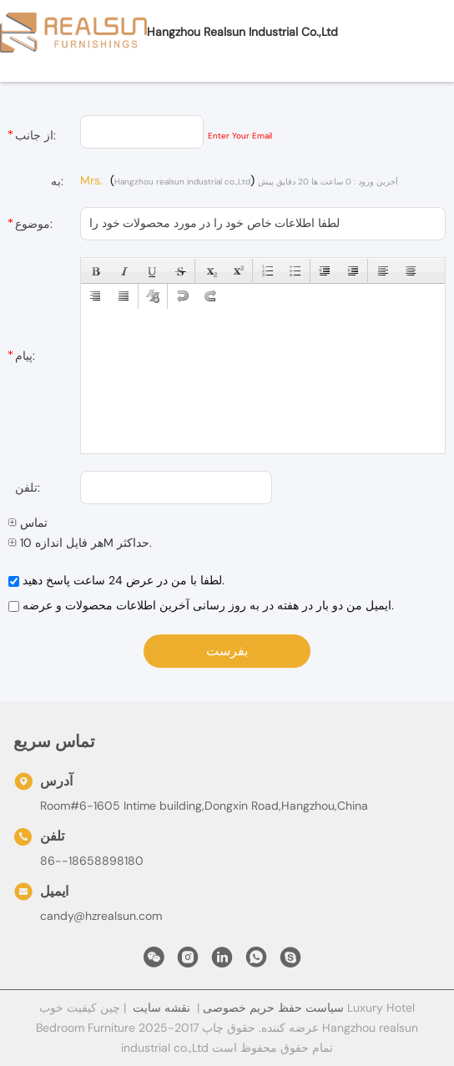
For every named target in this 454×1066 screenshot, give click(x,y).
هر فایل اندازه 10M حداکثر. (80, 542)
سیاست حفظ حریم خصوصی (273, 1007)
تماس (28, 522)
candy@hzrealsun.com (101, 915)
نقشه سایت (161, 1007)
